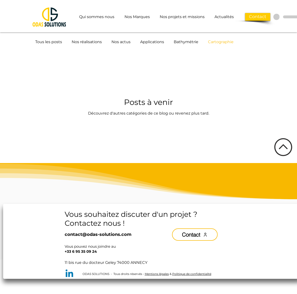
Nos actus (121, 42)
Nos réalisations (87, 42)
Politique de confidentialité (191, 274)
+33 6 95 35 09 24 (81, 251)
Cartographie (221, 42)
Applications (152, 42)
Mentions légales (157, 274)
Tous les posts (48, 42)
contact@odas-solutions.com (98, 234)
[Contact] (257, 17)
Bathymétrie (186, 42)
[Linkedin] (69, 274)
